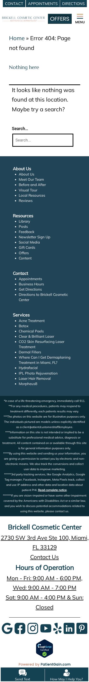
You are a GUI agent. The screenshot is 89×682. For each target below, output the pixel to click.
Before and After (32, 184)
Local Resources (32, 195)
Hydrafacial (28, 367)
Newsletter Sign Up (35, 237)
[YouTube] (46, 627)
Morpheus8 (28, 383)
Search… (20, 128)
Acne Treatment (32, 320)
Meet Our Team (31, 179)
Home (17, 38)
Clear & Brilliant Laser (36, 336)
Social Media (29, 242)
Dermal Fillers (30, 352)
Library (24, 221)
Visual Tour (28, 190)
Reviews (26, 200)
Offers (24, 253)
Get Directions (30, 289)
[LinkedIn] (69, 627)
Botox (23, 326)
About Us (26, 174)
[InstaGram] (33, 627)
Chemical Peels (31, 331)
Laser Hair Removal (35, 378)
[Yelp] (57, 627)
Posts (23, 226)
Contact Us (44, 556)
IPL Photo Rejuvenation (38, 373)
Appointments (30, 279)
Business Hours (31, 284)
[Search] (42, 140)
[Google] (7, 627)
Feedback (27, 231)
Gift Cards (27, 247)
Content (25, 258)
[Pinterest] (82, 627)
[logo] (23, 13)
